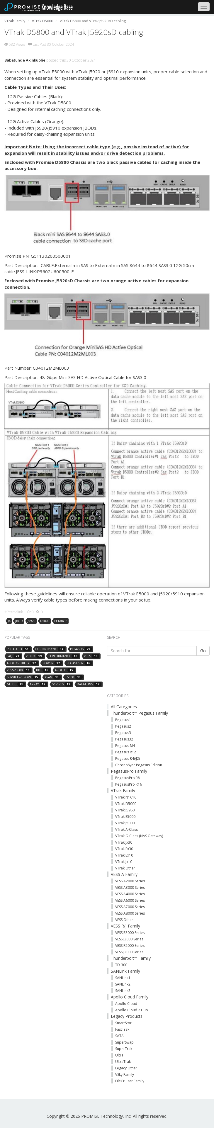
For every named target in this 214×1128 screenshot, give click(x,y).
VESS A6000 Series (130, 900)
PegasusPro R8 (127, 777)
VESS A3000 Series (130, 887)
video (35, 656)
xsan (53, 677)
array (38, 684)
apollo (65, 670)
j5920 (31, 621)
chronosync (50, 649)
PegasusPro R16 (128, 784)
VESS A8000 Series (130, 913)
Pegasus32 (124, 739)
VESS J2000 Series (129, 951)
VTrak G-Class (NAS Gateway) (139, 835)
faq (14, 656)
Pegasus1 (123, 719)
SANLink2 (122, 984)
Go (203, 650)
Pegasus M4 (125, 745)
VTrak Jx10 (123, 861)
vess (91, 656)
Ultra (119, 1055)
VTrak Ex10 (124, 855)
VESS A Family (124, 874)
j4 (9, 621)
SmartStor (123, 1022)
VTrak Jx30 (123, 842)
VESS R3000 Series (130, 932)
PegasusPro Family (129, 771)
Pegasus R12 (125, 752)
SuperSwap (124, 1042)
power (52, 663)
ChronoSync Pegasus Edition (138, 764)
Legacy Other (126, 1068)
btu (43, 670)
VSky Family (124, 1074)
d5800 (45, 621)
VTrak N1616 (125, 797)
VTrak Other (125, 868)
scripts (62, 684)
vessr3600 (19, 670)
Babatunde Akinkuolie (24, 60)
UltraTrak (123, 1061)
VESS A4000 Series (130, 893)
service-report (23, 677)
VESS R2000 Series (130, 945)
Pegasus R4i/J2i (127, 758)
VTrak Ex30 (124, 848)
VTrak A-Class (126, 829)
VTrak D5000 (125, 803)
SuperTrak (123, 1048)
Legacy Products (126, 1016)
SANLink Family (125, 971)
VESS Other (124, 919)
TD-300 (121, 964)
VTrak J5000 (125, 822)
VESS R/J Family (125, 926)
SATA (119, 1035)
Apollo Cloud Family (129, 997)
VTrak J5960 (125, 810)
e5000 (74, 677)
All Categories (124, 706)
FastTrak (122, 1029)
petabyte (60, 621)
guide (16, 684)
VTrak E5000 (125, 816)
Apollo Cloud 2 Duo (131, 1010)
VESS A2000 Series (130, 881)
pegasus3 (18, 649)
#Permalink (13, 611)
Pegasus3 (123, 732)
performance (63, 656)
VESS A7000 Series (130, 906)
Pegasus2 (123, 726)
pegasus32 (79, 663)
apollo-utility (22, 663)
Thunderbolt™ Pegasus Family (139, 713)
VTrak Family (123, 790)
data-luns (89, 684)
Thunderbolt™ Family (131, 958)
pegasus (81, 649)
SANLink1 (122, 977)
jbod (19, 621)
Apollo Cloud (126, 1003)
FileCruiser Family (129, 1080)
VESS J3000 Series (129, 939)
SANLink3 (122, 990)
